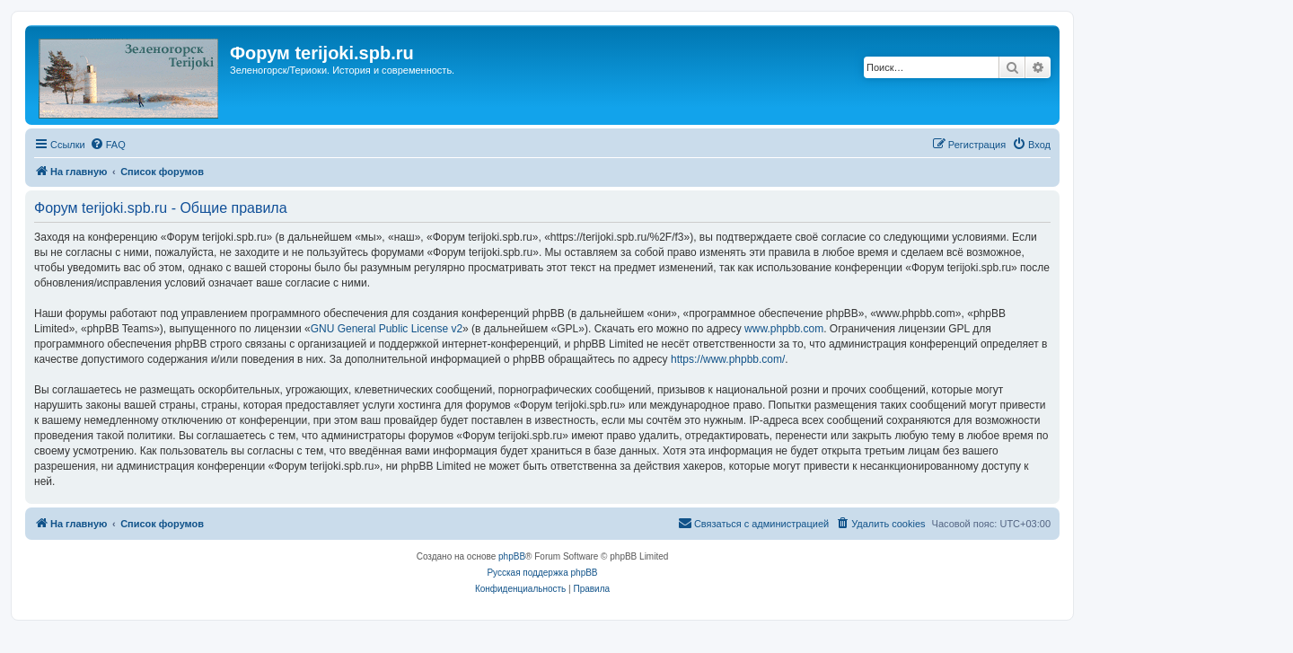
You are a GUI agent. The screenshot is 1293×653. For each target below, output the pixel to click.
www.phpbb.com (783, 328)
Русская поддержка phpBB (542, 573)
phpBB (511, 556)
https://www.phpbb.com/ (728, 359)
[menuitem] (108, 144)
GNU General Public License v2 (386, 328)
